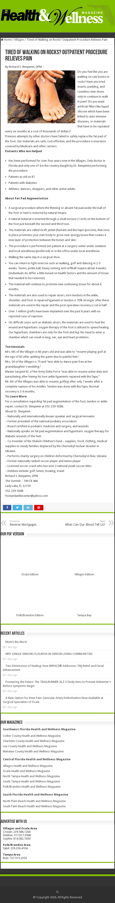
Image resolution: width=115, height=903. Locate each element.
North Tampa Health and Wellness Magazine (31, 776)
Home (6, 39)
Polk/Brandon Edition (30, 615)
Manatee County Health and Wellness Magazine (33, 751)
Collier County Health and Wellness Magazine (32, 735)
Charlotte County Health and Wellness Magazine (33, 741)
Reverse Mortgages (33, 523)
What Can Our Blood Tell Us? (82, 523)
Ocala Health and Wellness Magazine (26, 771)
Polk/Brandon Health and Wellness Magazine (32, 786)
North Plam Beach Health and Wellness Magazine (34, 801)
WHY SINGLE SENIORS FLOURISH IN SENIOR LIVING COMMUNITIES (49, 654)
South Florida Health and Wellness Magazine (35, 794)
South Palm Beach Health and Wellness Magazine (34, 806)
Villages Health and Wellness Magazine (28, 766)
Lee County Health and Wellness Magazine (30, 746)
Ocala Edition (29, 574)
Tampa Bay (84, 615)
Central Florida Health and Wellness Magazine (36, 759)
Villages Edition (84, 574)
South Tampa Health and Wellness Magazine (31, 781)
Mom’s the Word (16, 642)
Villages (19, 39)
